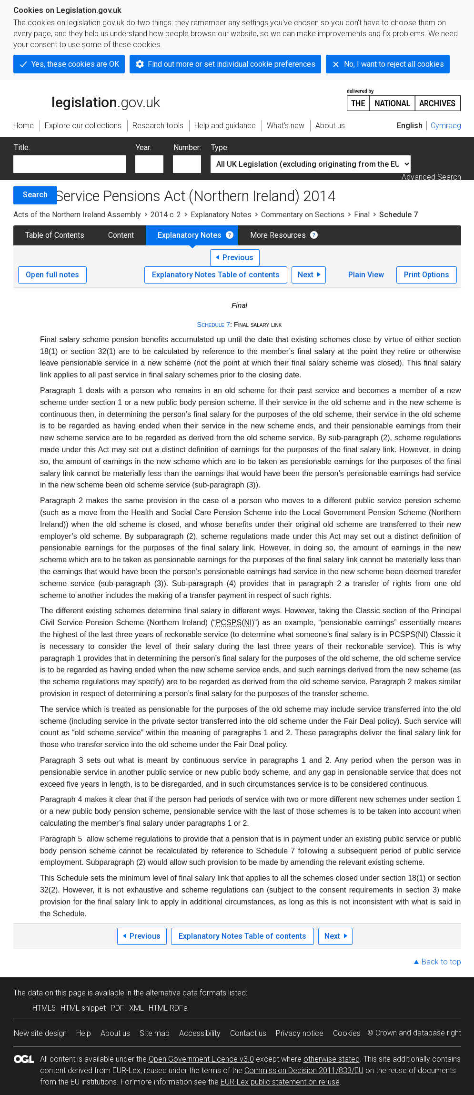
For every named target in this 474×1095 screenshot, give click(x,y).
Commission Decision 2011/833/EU (303, 1070)
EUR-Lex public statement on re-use (280, 1081)
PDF (117, 1008)
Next (305, 274)
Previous (237, 257)
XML (136, 1008)
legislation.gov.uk (86, 99)
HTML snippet (83, 1008)
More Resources (278, 235)
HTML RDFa (168, 1008)
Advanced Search (431, 177)
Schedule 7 (213, 324)
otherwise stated (331, 1059)
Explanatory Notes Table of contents (216, 274)
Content (121, 235)
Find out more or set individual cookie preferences (231, 64)
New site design (40, 1033)
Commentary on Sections (302, 214)
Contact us (248, 1033)
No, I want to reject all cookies (394, 64)
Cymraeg (446, 125)
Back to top (441, 961)
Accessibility (200, 1033)
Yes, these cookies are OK (75, 64)
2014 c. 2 (166, 214)
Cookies (347, 1033)
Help (83, 1033)
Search (35, 194)
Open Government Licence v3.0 (201, 1059)
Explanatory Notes (221, 214)
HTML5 (44, 1008)
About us (115, 1033)
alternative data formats (186, 992)
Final (362, 214)
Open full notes (52, 274)
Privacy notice (299, 1033)
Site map (155, 1033)
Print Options (426, 274)
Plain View (366, 274)
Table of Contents (54, 235)
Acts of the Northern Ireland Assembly (77, 214)
